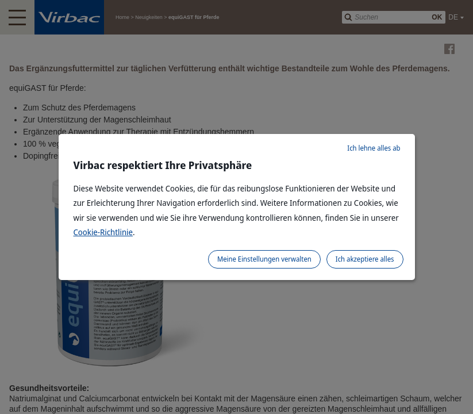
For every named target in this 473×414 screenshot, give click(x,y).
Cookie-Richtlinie (103, 232)
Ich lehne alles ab (373, 148)
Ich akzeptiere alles (365, 259)
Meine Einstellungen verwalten (264, 259)
